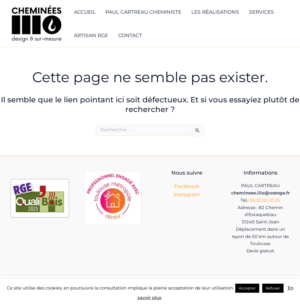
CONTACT (130, 35)
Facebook (186, 186)
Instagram (187, 194)
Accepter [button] (247, 288)
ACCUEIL (85, 12)
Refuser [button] (273, 288)
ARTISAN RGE (91, 35)
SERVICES (261, 12)
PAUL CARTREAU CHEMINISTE (143, 12)
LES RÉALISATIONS (215, 12)
